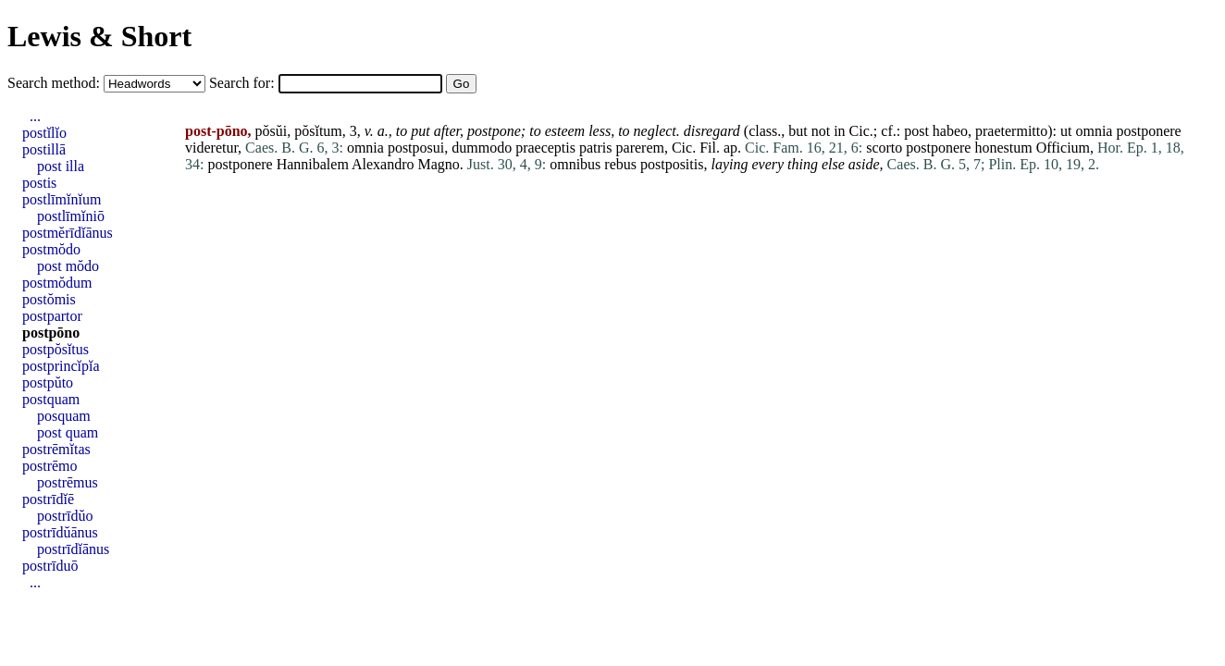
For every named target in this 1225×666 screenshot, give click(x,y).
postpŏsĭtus (55, 349)
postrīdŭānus (60, 532)
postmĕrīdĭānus (67, 232)
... (35, 116)
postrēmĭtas (56, 449)
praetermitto (1011, 131)
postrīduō (50, 566)
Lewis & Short (99, 36)
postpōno (51, 332)
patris (595, 147)
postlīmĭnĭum (61, 199)
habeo (950, 131)
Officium (1063, 147)
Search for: (243, 83)
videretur (211, 147)
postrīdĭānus (73, 549)
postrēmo (50, 466)
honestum (1003, 147)
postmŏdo (51, 249)
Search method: (55, 83)
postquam (51, 399)
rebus (620, 164)
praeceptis (545, 147)
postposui (416, 147)
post (916, 131)
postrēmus (67, 482)
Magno (439, 164)
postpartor (52, 316)
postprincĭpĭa (61, 366)
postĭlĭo (44, 133)
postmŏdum (57, 282)
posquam (64, 416)
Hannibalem (313, 164)
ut (1065, 131)
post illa (60, 166)
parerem (640, 147)
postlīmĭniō (71, 216)
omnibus (575, 164)
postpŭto (47, 382)
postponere (1148, 131)
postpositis (671, 164)
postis (39, 183)
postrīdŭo (65, 516)
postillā (44, 149)
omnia (1093, 131)
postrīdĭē (48, 499)
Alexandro (383, 164)
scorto (884, 147)
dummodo (482, 147)
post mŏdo (68, 266)
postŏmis (49, 299)
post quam (67, 432)
